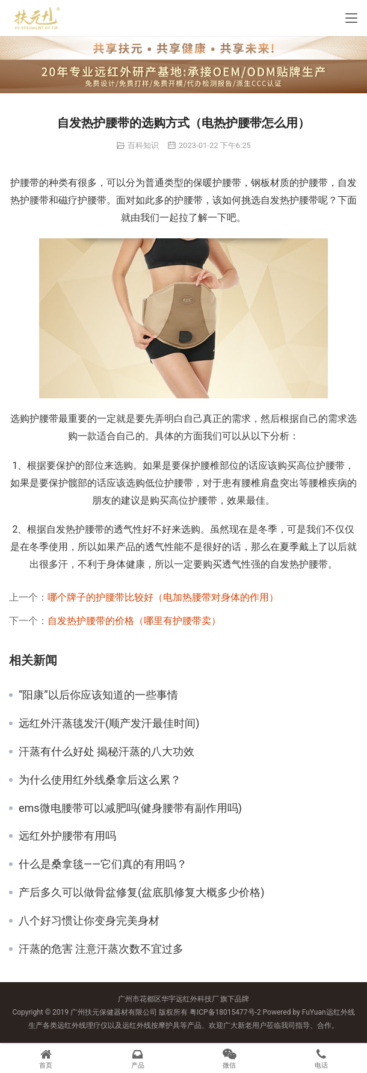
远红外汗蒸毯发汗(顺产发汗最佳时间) (109, 723)
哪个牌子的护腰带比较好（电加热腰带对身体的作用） (163, 597)
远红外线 (340, 1012)
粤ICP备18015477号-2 (225, 1012)
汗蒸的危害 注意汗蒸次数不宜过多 (101, 949)
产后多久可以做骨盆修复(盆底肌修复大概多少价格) (141, 892)
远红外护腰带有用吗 (67, 836)
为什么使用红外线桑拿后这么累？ (100, 780)
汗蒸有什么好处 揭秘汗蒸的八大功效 (106, 752)
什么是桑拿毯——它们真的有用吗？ (103, 864)
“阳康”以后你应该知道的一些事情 (98, 695)
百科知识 (143, 145)
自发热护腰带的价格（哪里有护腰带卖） (134, 620)
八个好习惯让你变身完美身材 (89, 921)
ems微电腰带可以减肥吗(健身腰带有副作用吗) (130, 808)
